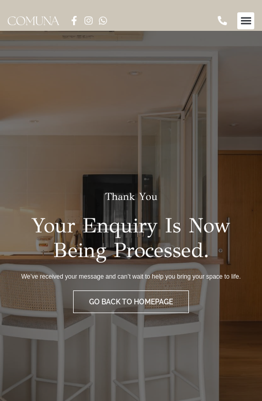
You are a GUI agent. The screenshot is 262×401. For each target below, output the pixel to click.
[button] (245, 20)
